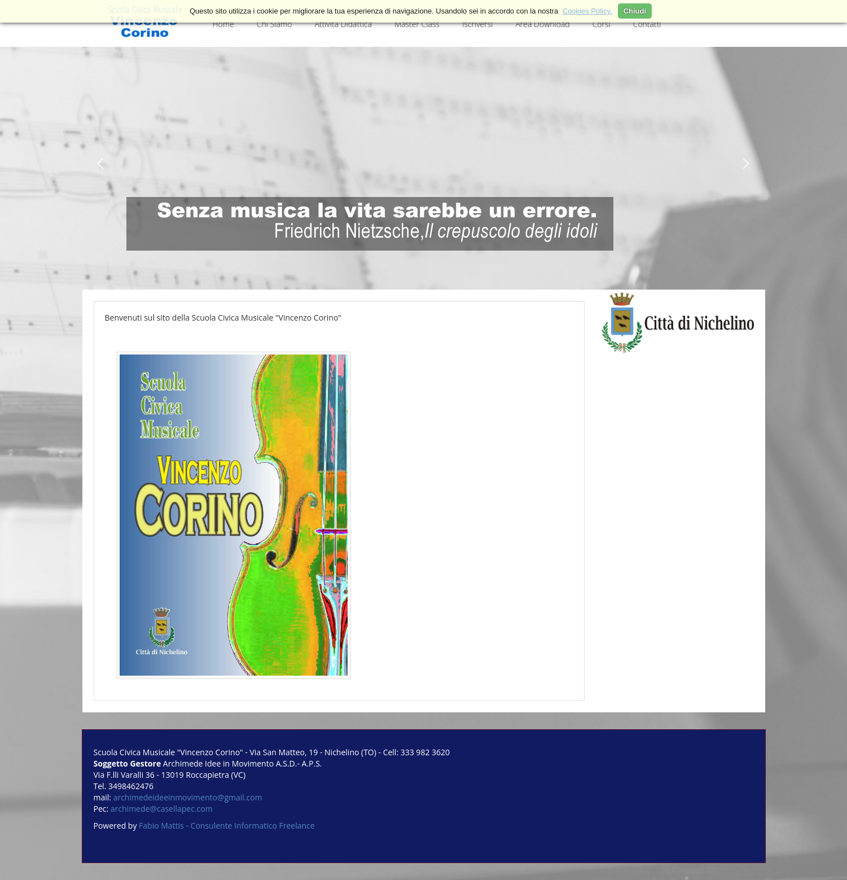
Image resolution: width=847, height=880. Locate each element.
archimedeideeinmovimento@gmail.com (187, 797)
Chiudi (635, 11)
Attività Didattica (343, 24)
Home (223, 24)
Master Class (417, 24)
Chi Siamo (274, 24)
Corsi (602, 24)
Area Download (542, 24)
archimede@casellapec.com (162, 808)
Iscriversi (477, 24)
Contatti (647, 24)
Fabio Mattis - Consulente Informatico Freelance (227, 825)
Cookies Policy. (587, 11)
